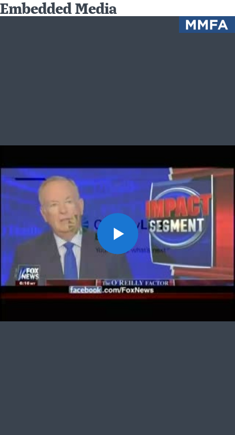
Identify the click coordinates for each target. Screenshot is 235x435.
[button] (117, 233)
